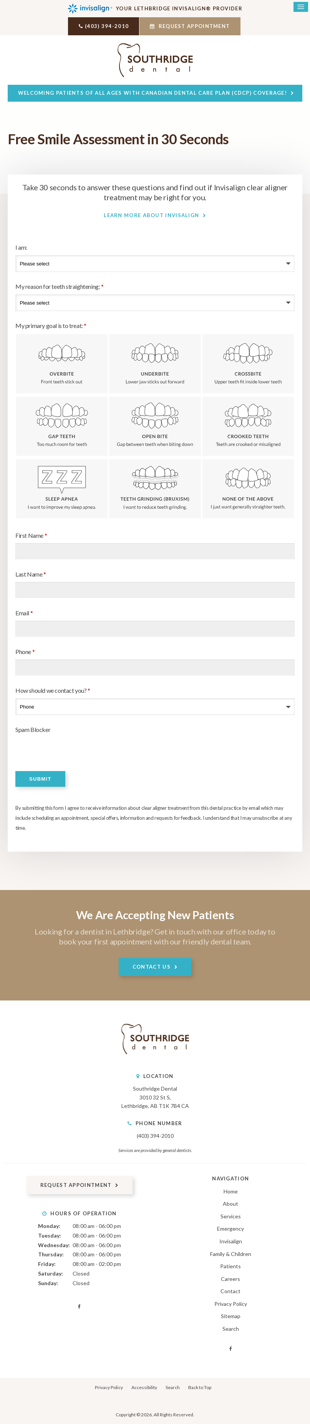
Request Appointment (193, 26)
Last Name (30, 573)
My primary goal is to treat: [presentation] (50, 324)
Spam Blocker (32, 729)
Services (230, 1215)
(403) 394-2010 (103, 26)
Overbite (62, 362)
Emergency (230, 1228)
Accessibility (144, 1387)
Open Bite (155, 425)
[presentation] (60, 748)
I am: (21, 246)
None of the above (248, 488)
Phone (25, 651)
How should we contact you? (52, 690)
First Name (31, 535)
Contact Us (152, 966)
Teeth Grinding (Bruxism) (155, 488)
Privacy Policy (230, 1303)
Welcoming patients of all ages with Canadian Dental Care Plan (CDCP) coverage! (152, 92)
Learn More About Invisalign (151, 214)
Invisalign (230, 1241)
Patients (230, 1265)
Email (24, 612)
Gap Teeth (62, 425)
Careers (230, 1278)
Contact (230, 1290)
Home (231, 1190)
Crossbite (248, 362)
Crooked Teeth (248, 425)
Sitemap (230, 1315)
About (230, 1203)
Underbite (155, 362)
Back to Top (199, 1387)
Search (230, 1328)
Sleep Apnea (62, 488)
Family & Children (230, 1253)
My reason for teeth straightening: (59, 285)
